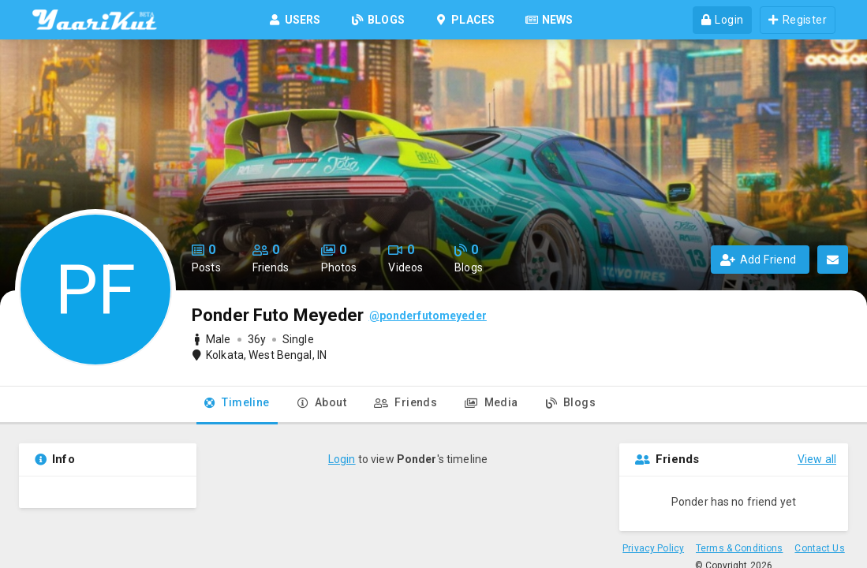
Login (342, 459)
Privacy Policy (653, 548)
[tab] (237, 405)
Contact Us (819, 548)
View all (817, 459)
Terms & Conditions (739, 548)
